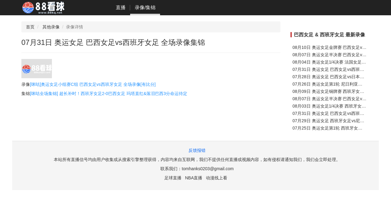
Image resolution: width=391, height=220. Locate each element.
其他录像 (51, 26)
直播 (121, 7)
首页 (30, 26)
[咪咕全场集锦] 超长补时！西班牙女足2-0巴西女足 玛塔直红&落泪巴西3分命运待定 (108, 93)
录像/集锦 (145, 7)
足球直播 (172, 177)
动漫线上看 (216, 177)
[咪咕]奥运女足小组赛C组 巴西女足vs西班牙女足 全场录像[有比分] (92, 84)
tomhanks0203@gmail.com (208, 168)
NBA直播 (194, 177)
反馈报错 (197, 150)
